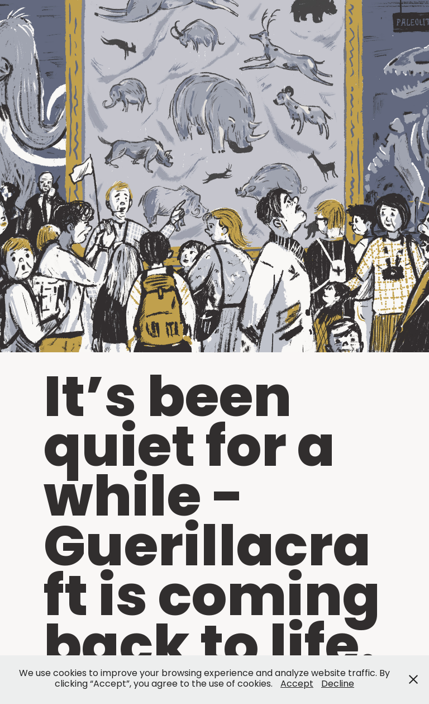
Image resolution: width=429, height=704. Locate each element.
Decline (337, 684)
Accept (296, 684)
